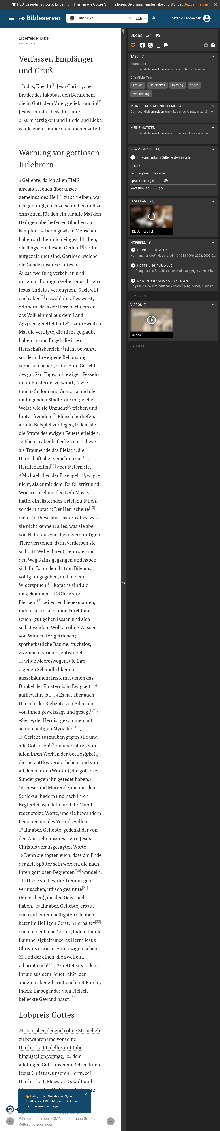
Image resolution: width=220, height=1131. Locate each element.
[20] (78, 870)
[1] (53, 84)
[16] (94, 684)
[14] (49, 583)
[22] (98, 921)
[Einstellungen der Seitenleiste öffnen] (205, 45)
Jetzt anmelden (196, 4)
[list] (173, 177)
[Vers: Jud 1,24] (157, 35)
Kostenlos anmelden (185, 18)
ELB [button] (141, 18)
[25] (63, 1088)
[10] (84, 457)
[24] (73, 997)
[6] (69, 322)
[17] (93, 710)
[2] (99, 101)
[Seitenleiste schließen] (123, 583)
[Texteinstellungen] (153, 18)
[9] (55, 414)
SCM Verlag (29, 43)
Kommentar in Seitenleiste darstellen (166, 157)
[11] (53, 465)
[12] (82, 473)
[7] (62, 347)
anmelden (157, 69)
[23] (50, 964)
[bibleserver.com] (40, 18)
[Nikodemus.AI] (10, 1109)
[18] (76, 727)
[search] (102, 18)
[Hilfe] (212, 45)
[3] (60, 195)
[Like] (133, 45)
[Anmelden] (206, 18)
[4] (82, 246)
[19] (52, 744)
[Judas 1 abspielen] (173, 250)
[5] (43, 296)
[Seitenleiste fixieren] (123, 32)
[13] (92, 507)
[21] (85, 887)
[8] (69, 406)
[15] (38, 600)
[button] (216, 4)
